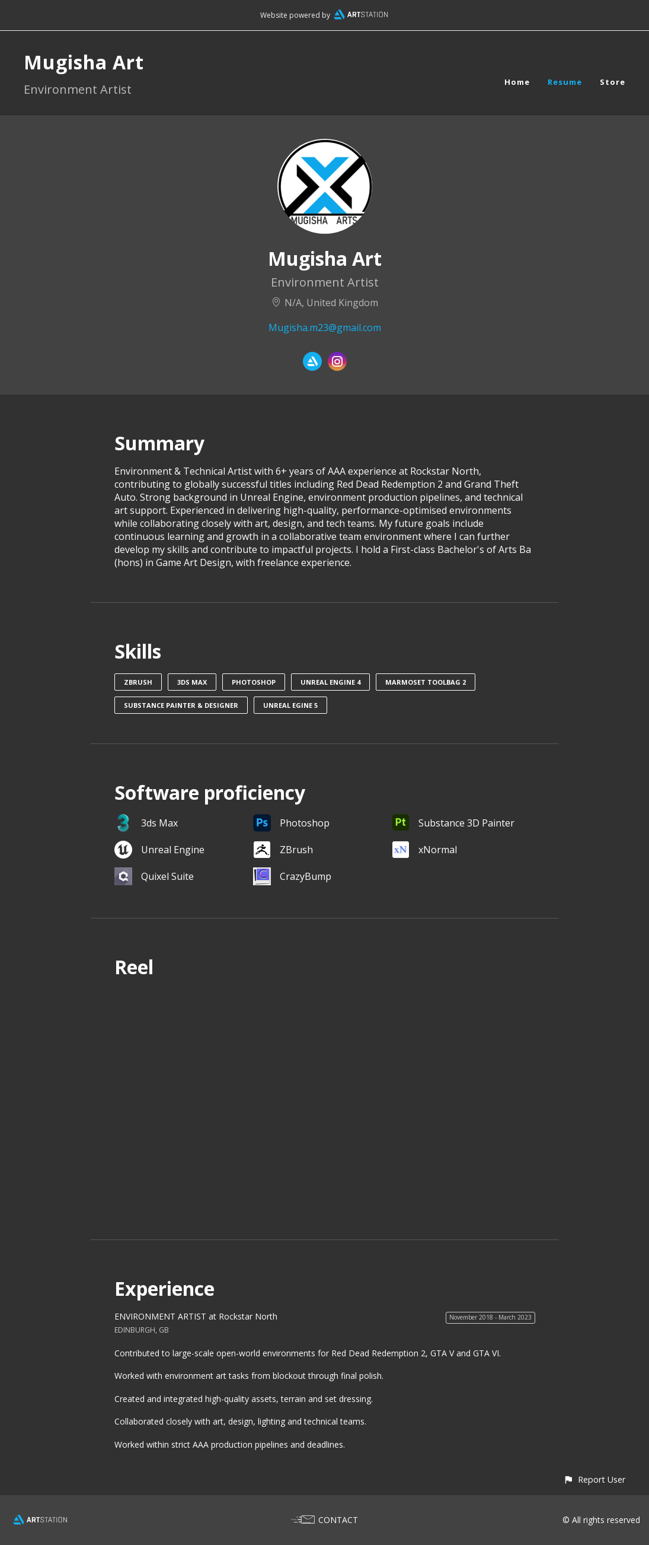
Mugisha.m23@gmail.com (324, 327)
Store (612, 82)
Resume (565, 82)
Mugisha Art (84, 62)
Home (517, 82)
